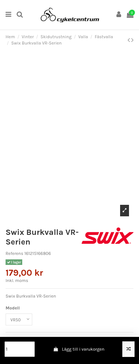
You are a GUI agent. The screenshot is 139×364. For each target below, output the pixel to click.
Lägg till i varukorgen (79, 349)
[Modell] (19, 319)
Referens (14, 253)
